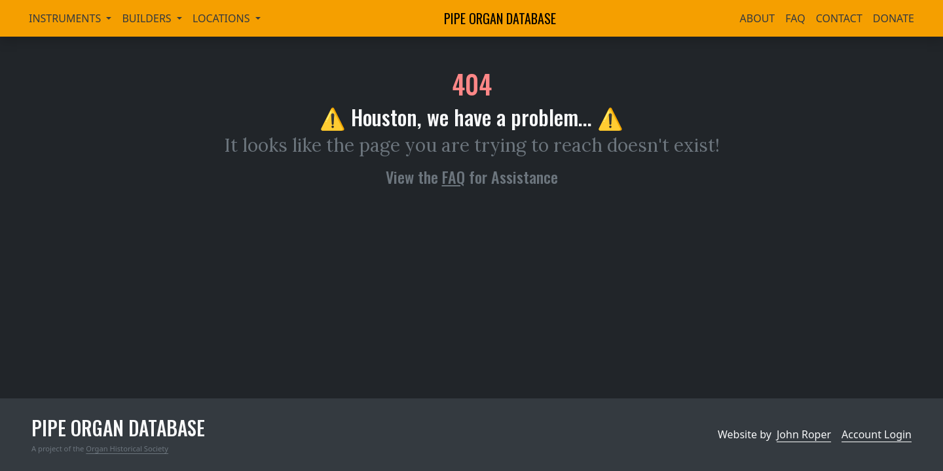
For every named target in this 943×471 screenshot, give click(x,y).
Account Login (876, 434)
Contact (839, 18)
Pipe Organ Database (500, 18)
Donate (893, 18)
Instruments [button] (66, 18)
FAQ (795, 18)
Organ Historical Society (127, 448)
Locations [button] (223, 18)
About (757, 18)
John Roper (804, 434)
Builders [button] (148, 18)
